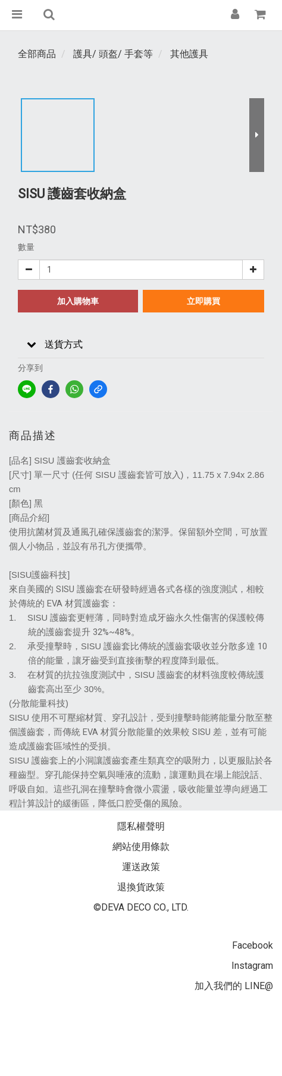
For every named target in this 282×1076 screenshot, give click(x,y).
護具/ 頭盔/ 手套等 (113, 54)
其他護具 (189, 54)
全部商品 (37, 54)
